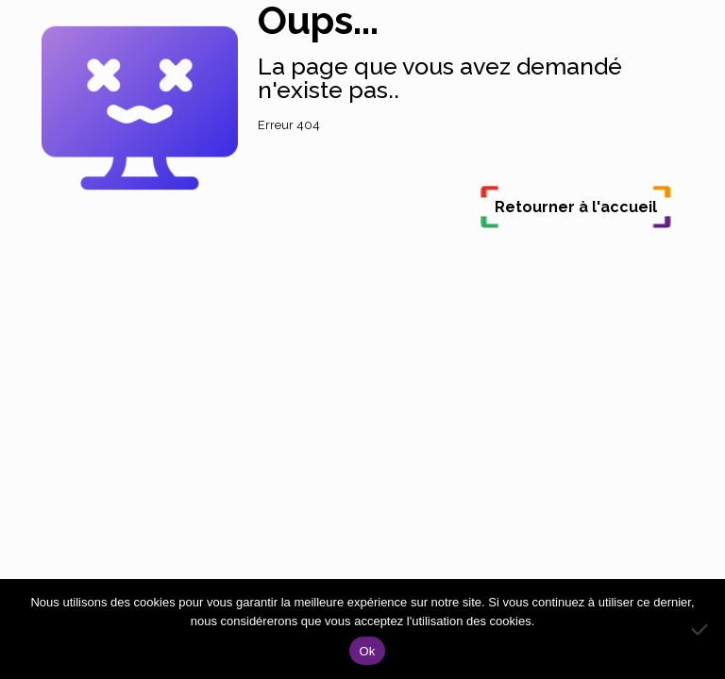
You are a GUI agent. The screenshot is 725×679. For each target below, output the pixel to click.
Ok (367, 651)
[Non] (701, 629)
